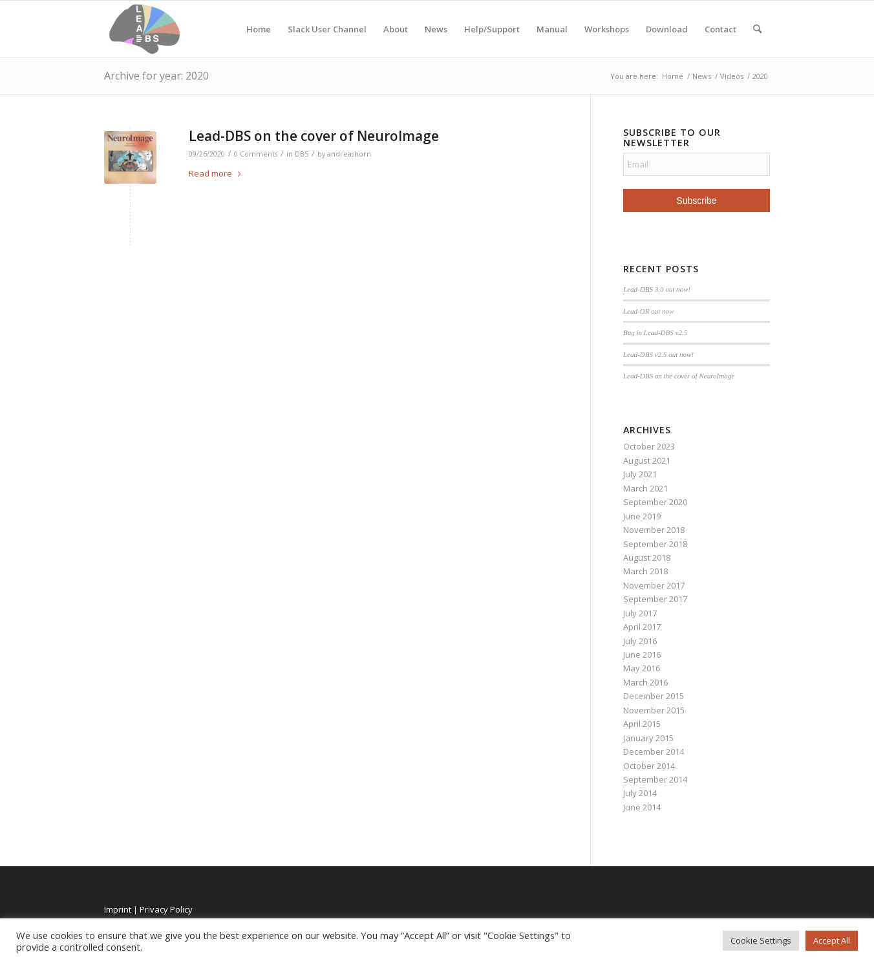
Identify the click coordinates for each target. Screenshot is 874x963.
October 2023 (649, 446)
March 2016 (645, 682)
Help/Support (492, 29)
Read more (215, 173)
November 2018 (654, 530)
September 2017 (655, 599)
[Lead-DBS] (144, 29)
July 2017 (640, 613)
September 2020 (655, 502)
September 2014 (655, 779)
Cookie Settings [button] (760, 940)
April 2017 (642, 627)
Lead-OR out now (648, 311)
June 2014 (642, 807)
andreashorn (349, 153)
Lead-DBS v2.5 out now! (658, 354)
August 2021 (646, 460)
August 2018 (646, 557)
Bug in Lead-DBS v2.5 (655, 332)
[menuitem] (757, 29)
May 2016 (641, 668)
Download (667, 29)
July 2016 (640, 641)
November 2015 (654, 710)
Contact (720, 29)
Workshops (606, 29)
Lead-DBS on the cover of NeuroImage (314, 136)
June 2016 (642, 654)
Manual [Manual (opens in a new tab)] (552, 29)
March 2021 (645, 488)
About (395, 29)
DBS (301, 153)
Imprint (117, 909)
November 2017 (654, 585)
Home (258, 29)
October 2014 (649, 766)
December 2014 (653, 751)
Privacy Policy (166, 909)
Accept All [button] (831, 940)
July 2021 (640, 474)
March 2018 (645, 571)
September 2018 (655, 544)
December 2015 (653, 696)
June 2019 (642, 516)
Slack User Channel (327, 29)
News (436, 29)
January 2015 (648, 738)
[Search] (757, 29)
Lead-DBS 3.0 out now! (656, 289)
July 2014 (640, 793)
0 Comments (255, 153)
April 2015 (642, 724)
